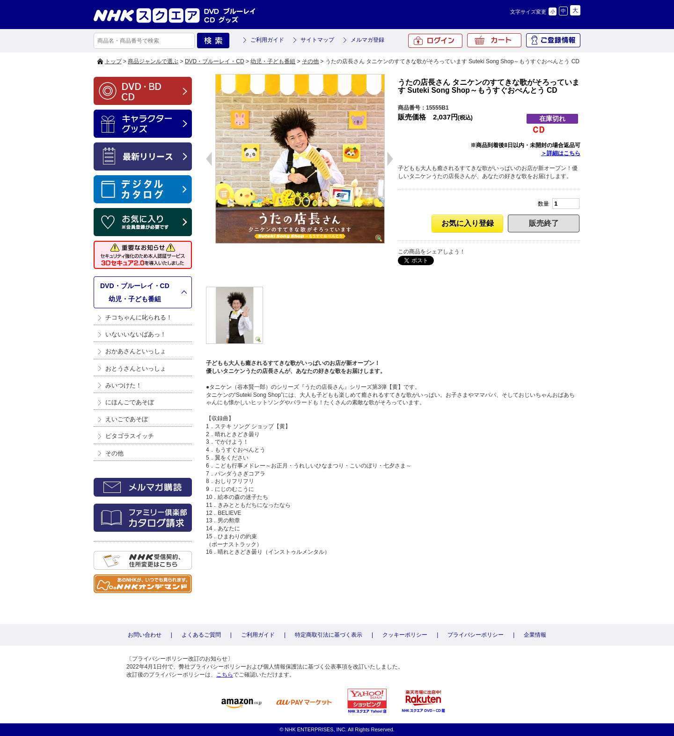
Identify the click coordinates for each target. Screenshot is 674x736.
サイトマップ (317, 40)
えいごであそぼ (126, 419)
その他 (310, 61)
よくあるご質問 (201, 635)
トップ (113, 61)
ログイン (435, 40)
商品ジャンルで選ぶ (153, 61)
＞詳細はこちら (560, 153)
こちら (224, 674)
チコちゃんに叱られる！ (138, 317)
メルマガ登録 (367, 40)
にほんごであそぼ (129, 402)
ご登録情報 (553, 40)
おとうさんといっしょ (135, 368)
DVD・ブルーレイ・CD (214, 61)
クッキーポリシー (404, 635)
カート (494, 40)
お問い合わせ (144, 635)
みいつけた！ (123, 385)
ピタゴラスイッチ (129, 435)
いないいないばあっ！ (135, 334)
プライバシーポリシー (475, 635)
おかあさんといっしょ (135, 351)
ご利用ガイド (267, 40)
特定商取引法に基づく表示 (328, 635)
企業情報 (535, 635)
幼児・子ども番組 (272, 61)
